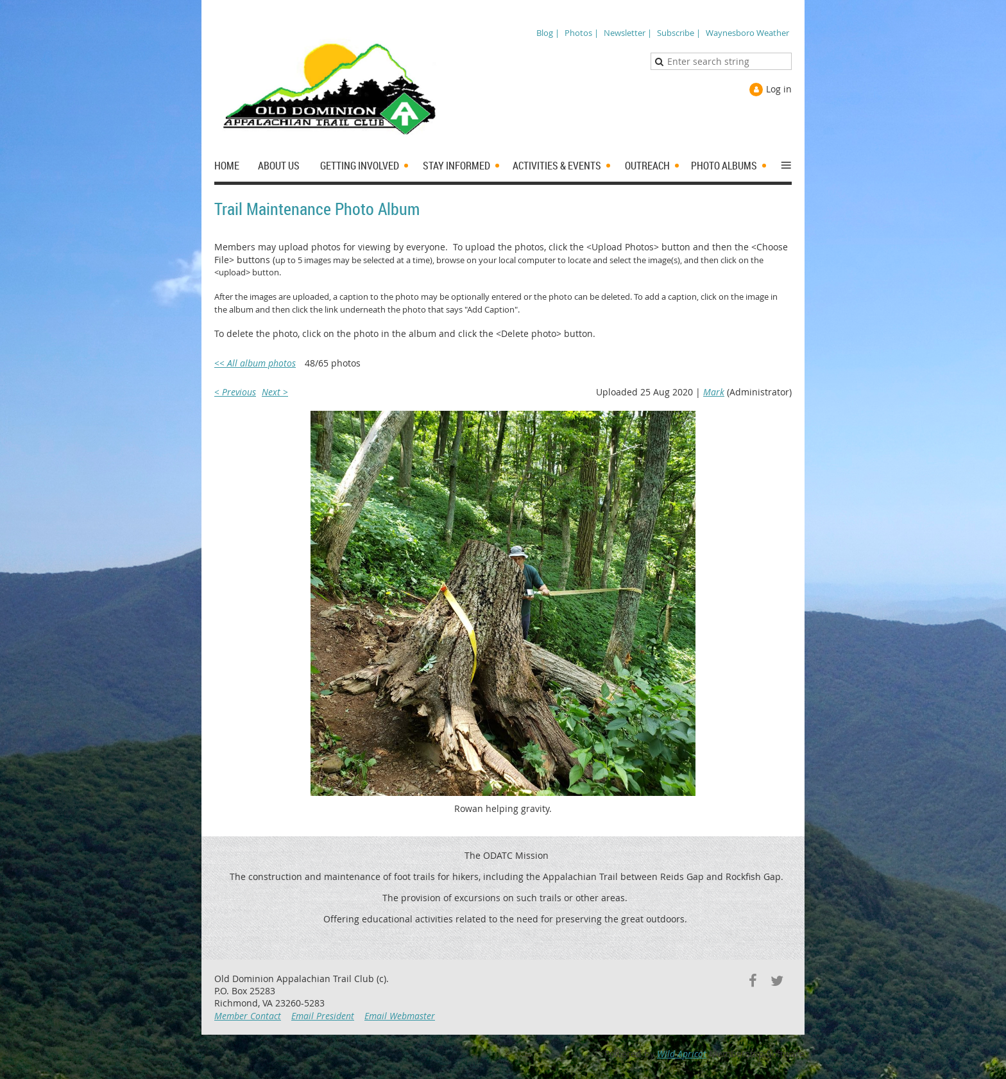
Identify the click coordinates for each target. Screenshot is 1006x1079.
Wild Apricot (681, 1054)
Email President (322, 1016)
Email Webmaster (399, 1016)
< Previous (235, 392)
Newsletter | (628, 33)
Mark (713, 392)
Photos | (582, 33)
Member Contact (247, 1016)
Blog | (547, 33)
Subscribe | (679, 33)
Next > (275, 392)
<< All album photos (255, 363)
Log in (779, 89)
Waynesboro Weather (747, 33)
